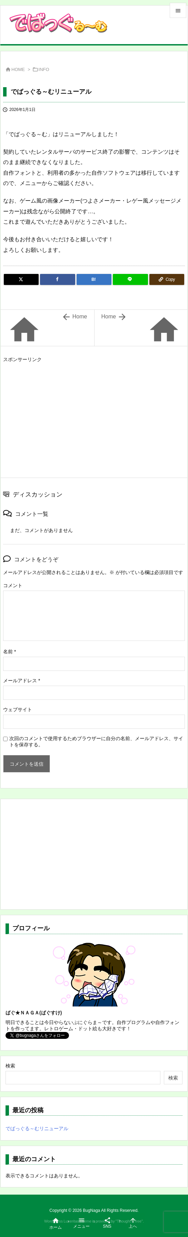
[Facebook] (57, 279)
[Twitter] (21, 279)
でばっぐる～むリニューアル (37, 1128)
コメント (12, 585)
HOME (18, 69)
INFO (44, 69)
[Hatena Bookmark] (94, 279)
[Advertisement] (94, 413)
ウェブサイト (17, 709)
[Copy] (166, 279)
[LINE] (130, 279)
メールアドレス (21, 680)
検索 (10, 1066)
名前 (9, 651)
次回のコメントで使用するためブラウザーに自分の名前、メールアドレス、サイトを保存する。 (96, 741)
